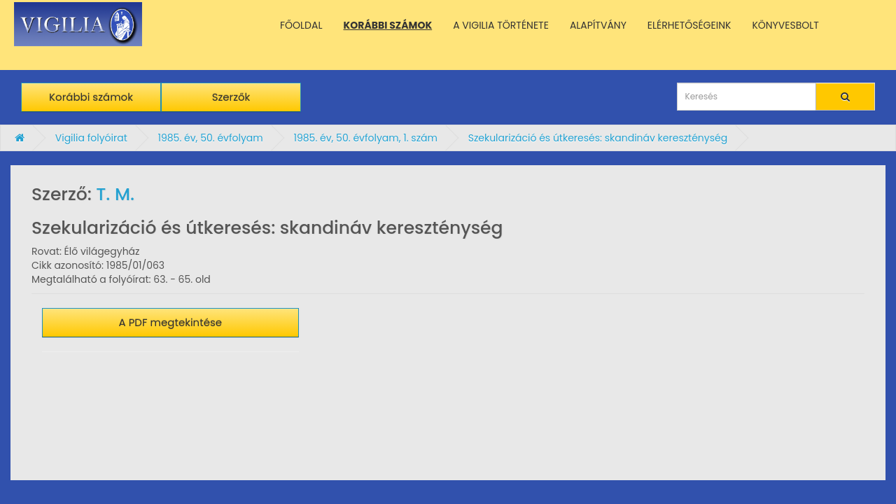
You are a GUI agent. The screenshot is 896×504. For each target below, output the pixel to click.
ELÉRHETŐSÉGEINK (690, 25)
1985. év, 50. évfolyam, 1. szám (365, 138)
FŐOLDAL (301, 25)
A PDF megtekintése (171, 322)
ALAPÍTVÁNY (598, 25)
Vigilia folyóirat (91, 138)
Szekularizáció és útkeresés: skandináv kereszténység (597, 138)
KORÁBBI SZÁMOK (388, 25)
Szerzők (231, 97)
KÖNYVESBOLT (785, 25)
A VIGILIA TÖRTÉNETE (501, 25)
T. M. (115, 194)
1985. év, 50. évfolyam (210, 138)
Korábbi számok (91, 97)
